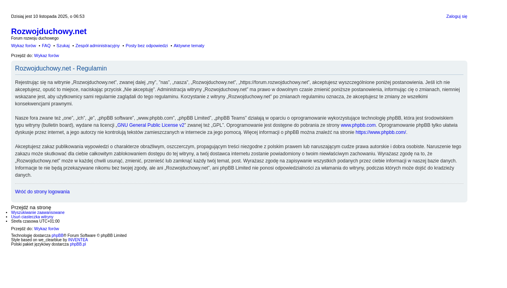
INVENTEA (78, 240)
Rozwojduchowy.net (49, 31)
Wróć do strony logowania (42, 192)
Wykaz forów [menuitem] (23, 45)
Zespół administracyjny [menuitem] (97, 45)
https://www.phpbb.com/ (381, 132)
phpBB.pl (78, 244)
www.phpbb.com (358, 125)
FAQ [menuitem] (46, 45)
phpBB (57, 235)
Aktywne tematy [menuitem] (188, 45)
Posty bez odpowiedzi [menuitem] (147, 45)
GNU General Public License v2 (150, 125)
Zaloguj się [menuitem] (456, 16)
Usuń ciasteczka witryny (32, 217)
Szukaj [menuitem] (63, 45)
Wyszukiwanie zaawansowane (38, 212)
